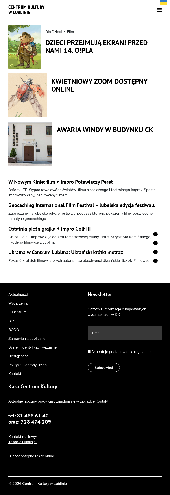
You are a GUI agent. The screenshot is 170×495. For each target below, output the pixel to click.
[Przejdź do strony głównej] (26, 9)
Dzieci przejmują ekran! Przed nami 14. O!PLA (96, 46)
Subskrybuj (103, 367)
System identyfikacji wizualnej (32, 347)
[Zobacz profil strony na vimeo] (155, 252)
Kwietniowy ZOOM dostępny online (99, 85)
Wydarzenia (18, 303)
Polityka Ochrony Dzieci (28, 365)
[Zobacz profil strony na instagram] (155, 243)
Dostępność (18, 356)
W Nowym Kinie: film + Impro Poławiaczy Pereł (60, 182)
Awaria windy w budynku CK (105, 130)
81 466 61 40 (33, 415)
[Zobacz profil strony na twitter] (155, 261)
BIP (11, 321)
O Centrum (17, 312)
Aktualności (18, 294)
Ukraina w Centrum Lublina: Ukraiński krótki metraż (65, 252)
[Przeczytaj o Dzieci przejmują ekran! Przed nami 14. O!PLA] (24, 47)
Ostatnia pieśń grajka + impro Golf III (49, 229)
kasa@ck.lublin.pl (22, 442)
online (50, 456)
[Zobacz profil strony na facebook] (155, 234)
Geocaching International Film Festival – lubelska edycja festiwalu (82, 205)
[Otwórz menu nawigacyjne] (159, 10)
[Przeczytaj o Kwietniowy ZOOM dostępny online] (27, 95)
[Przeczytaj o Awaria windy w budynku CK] (30, 144)
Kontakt (14, 373)
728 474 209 (36, 421)
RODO (13, 329)
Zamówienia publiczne (26, 338)
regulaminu (143, 351)
